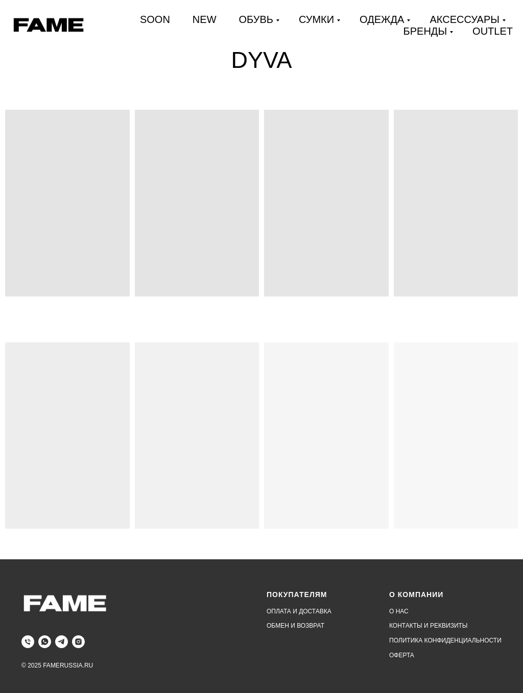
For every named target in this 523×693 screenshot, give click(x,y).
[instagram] (78, 641)
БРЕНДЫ (425, 31)
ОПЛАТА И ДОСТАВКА (299, 611)
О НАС (399, 611)
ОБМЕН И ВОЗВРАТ (295, 625)
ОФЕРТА (401, 655)
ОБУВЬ (256, 19)
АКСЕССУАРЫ (465, 19)
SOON (155, 19)
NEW (205, 19)
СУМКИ (316, 19)
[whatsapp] (44, 641)
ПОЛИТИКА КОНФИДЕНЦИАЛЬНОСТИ (445, 640)
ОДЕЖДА (382, 19)
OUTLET (492, 31)
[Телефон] (27, 641)
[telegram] (61, 641)
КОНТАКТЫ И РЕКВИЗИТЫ (428, 625)
